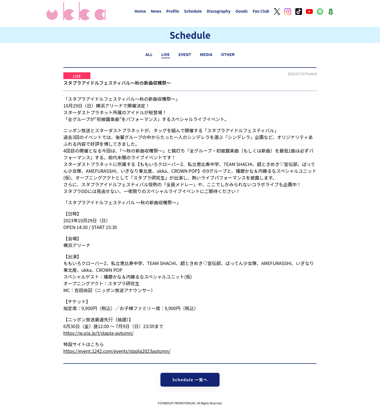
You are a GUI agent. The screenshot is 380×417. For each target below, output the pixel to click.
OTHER (228, 54)
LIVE (165, 54)
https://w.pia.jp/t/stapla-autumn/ (98, 332)
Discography (219, 11)
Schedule (193, 11)
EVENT (184, 54)
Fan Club (260, 11)
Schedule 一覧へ (190, 379)
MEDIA (206, 54)
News (156, 11)
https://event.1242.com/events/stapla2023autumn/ (116, 351)
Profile (172, 11)
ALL (149, 54)
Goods (241, 11)
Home (140, 11)
